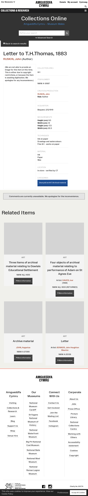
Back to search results (14, 43)
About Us (74, 399)
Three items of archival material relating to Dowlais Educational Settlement (23, 266)
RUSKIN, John (12, 59)
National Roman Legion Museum (33, 470)
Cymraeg (83, 2)
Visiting (12, 403)
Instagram (53, 426)
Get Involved (53, 408)
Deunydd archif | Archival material (52, 183)
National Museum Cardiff (33, 406)
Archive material (23, 341)
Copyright (73, 455)
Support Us (12, 426)
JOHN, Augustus (23, 347)
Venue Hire (12, 436)
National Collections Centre (74, 425)
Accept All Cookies (78, 492)
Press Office (74, 409)
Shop (12, 431)
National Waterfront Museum (33, 433)
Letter (65, 341)
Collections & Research (15, 10)
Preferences (62, 493)
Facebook (53, 421)
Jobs (74, 404)
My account (72, 2)
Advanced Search (44, 38)
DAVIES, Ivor (67, 280)
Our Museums (8, 2)
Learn (12, 416)
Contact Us (53, 403)
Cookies (74, 450)
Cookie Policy (7, 494)
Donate (63, 2)
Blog (13, 421)
